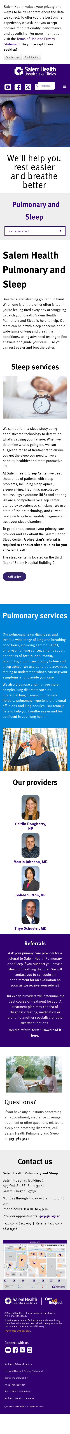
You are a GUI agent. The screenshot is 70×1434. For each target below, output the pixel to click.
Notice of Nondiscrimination (19, 1398)
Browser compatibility (16, 1378)
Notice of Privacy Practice (18, 1364)
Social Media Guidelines (17, 1391)
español (46, 85)
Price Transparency (14, 1384)
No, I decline (32, 57)
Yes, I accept (12, 57)
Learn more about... (20, 231)
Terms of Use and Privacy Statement (23, 1371)
